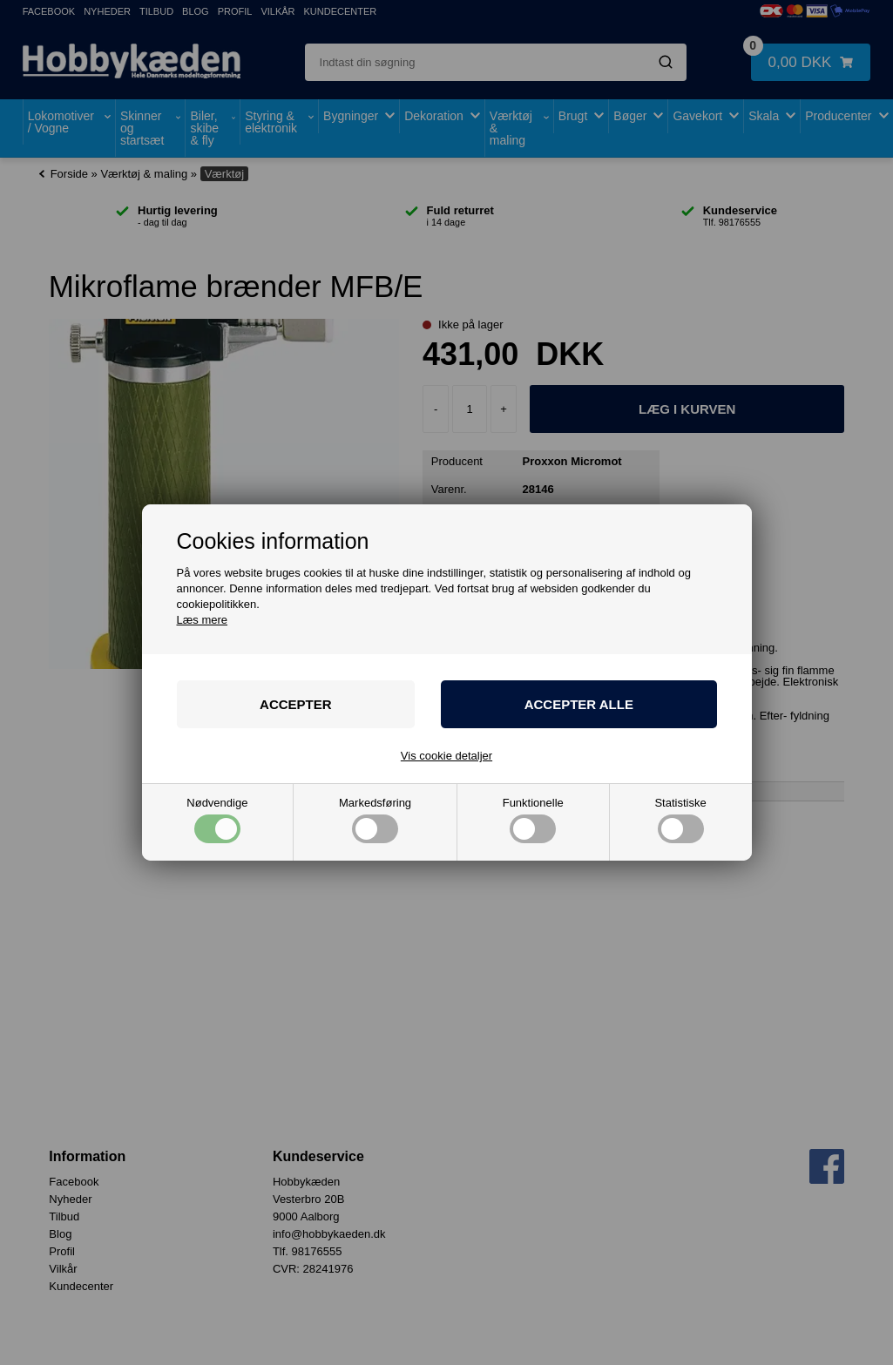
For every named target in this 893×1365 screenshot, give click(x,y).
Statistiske (680, 820)
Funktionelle (533, 820)
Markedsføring (375, 820)
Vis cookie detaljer (446, 755)
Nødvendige (216, 820)
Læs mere (202, 619)
